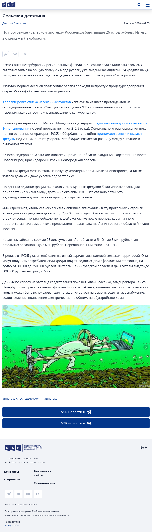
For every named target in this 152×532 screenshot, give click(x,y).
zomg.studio (11, 525)
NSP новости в (76, 412)
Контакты (11, 471)
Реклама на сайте (42, 473)
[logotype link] (12, 5)
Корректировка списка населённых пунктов (36, 102)
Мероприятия (44, 483)
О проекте (12, 479)
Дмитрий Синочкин (14, 23)
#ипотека (50, 398)
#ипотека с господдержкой (21, 398)
